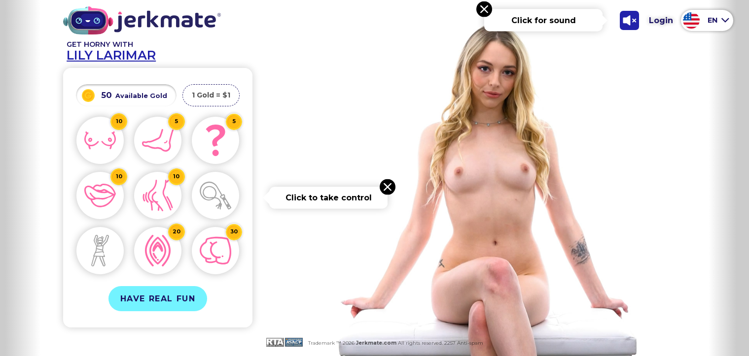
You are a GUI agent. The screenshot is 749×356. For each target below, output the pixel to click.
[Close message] (484, 9)
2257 (449, 343)
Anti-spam (470, 343)
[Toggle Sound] (629, 20)
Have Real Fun (158, 298)
